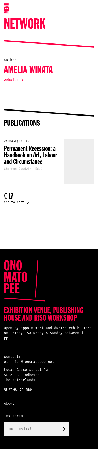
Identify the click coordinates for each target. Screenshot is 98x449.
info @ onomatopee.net (32, 362)
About (9, 404)
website (11, 80)
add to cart (14, 202)
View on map (20, 390)
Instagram (13, 416)
